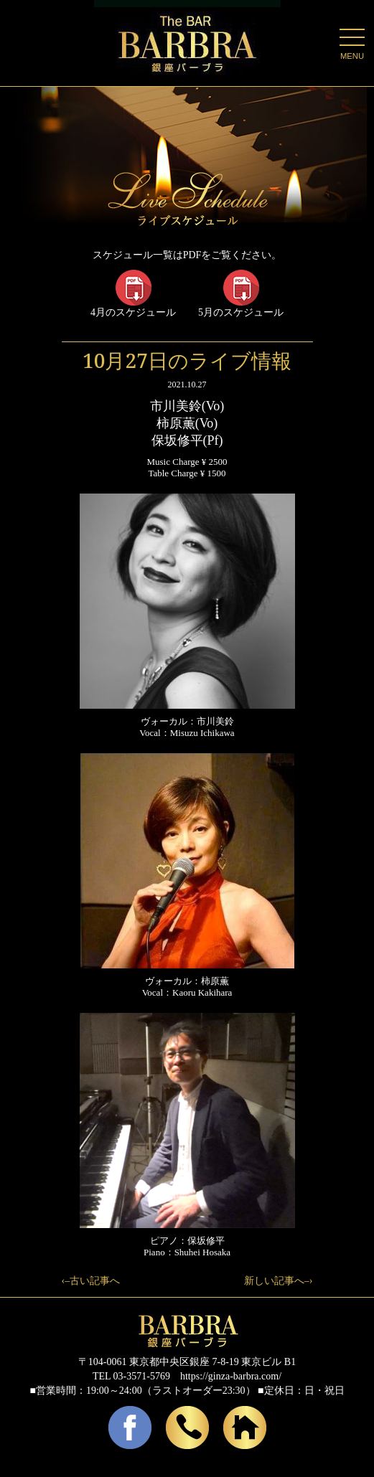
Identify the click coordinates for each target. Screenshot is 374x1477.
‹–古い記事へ (91, 1280)
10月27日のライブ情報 (187, 360)
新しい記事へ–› (278, 1280)
